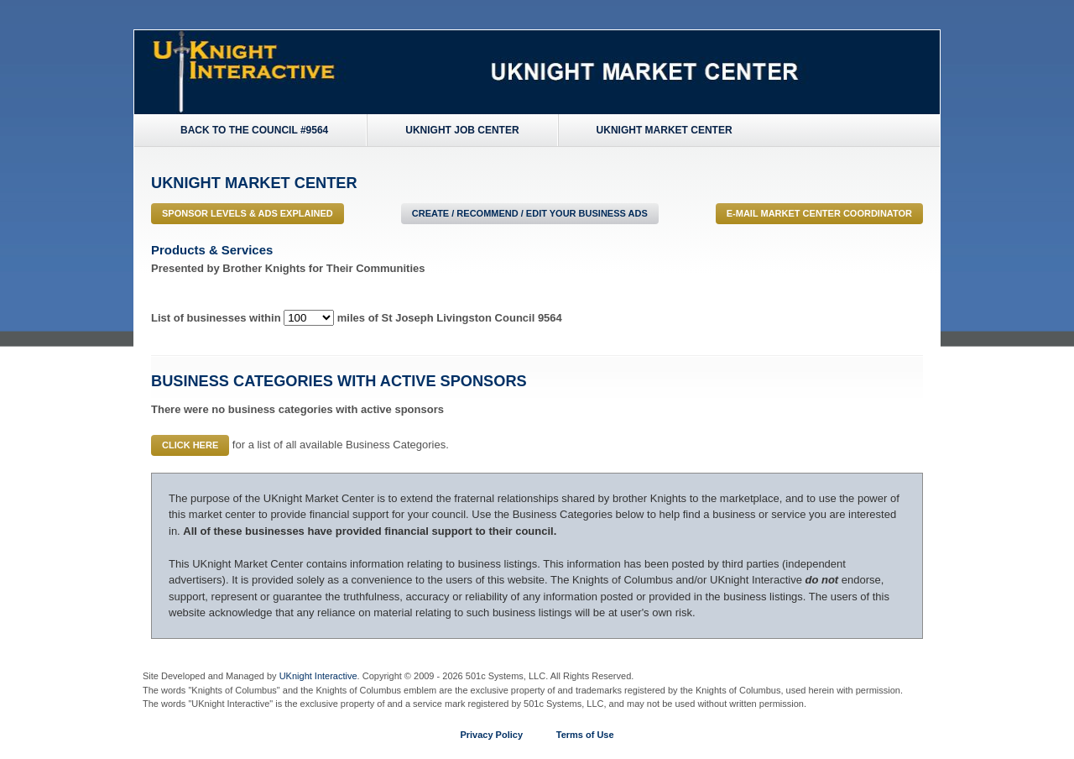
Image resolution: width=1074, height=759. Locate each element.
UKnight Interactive (318, 676)
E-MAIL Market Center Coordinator (819, 213)
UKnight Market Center (665, 130)
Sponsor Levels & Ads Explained (247, 213)
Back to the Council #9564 (254, 130)
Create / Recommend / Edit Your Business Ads (530, 213)
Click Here (190, 445)
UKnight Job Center (462, 130)
